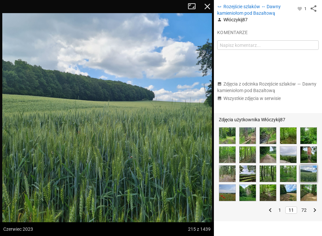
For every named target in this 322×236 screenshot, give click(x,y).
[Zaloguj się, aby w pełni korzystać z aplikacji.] (300, 8)
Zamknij (207, 6)
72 (304, 210)
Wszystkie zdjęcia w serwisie (249, 98)
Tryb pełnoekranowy (194, 6)
